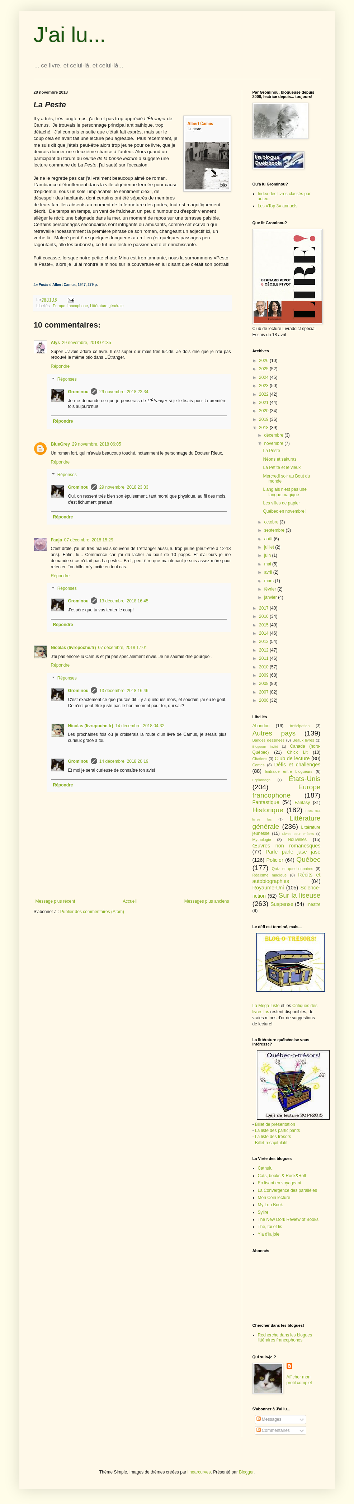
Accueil (130, 901)
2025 (264, 368)
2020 (264, 410)
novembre (274, 443)
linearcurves (199, 1472)
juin (268, 555)
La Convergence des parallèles (287, 1190)
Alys (55, 342)
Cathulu (265, 1168)
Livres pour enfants (298, 834)
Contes (258, 765)
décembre (274, 435)
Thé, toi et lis (270, 1226)
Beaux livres (303, 740)
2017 (264, 608)
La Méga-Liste (266, 1005)
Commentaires (273, 1430)
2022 (264, 394)
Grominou (78, 391)
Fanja (56, 539)
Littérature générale (107, 306)
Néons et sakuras (279, 459)
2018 (264, 427)
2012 (264, 650)
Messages (269, 1419)
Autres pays (274, 733)
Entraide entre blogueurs (288, 771)
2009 (264, 675)
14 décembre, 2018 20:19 (123, 761)
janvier (271, 597)
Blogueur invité (265, 746)
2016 (264, 616)
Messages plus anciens (206, 901)
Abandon (261, 725)
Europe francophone (70, 306)
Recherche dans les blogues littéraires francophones (285, 1338)
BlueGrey (60, 444)
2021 (264, 402)
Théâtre (313, 904)
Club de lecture (292, 758)
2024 (264, 377)
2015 (264, 625)
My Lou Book (270, 1204)
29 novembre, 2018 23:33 (123, 487)
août (269, 538)
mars (269, 580)
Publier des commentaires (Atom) (92, 911)
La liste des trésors (273, 1136)
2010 (264, 666)
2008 (264, 683)
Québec (308, 859)
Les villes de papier (281, 503)
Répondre (60, 366)
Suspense (281, 904)
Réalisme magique (269, 875)
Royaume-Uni (268, 887)
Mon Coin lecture (274, 1197)
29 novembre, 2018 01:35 (86, 342)
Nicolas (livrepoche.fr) (73, 647)
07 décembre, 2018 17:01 (122, 647)
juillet (269, 547)
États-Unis (305, 778)
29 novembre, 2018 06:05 (96, 444)
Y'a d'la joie (269, 1234)
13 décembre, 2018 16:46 (123, 690)
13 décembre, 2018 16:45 (123, 600)
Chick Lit (297, 752)
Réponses (67, 379)
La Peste (271, 450)
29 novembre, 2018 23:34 (123, 391)
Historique (267, 810)
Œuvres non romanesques (286, 846)
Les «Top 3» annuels (278, 205)
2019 (264, 419)
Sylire (263, 1212)
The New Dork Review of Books (288, 1219)
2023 (264, 385)
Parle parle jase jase (293, 852)
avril (268, 572)
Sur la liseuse (300, 895)
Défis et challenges (297, 764)
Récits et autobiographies (286, 878)
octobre (271, 522)
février (270, 589)
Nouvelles (297, 839)
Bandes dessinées (268, 740)
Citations (260, 759)
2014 (264, 633)
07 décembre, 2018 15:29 (88, 539)
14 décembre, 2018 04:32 (140, 725)
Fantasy (302, 802)
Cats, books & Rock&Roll (282, 1175)
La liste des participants (277, 1130)
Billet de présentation (275, 1124)
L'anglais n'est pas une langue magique (284, 492)
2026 (264, 360)
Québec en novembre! (284, 511)
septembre (274, 530)
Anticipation (300, 726)
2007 (264, 692)
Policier (274, 860)
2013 (264, 641)
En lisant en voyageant (279, 1182)
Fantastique (265, 802)
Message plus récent (55, 901)
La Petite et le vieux (282, 467)
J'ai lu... (70, 35)
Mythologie (261, 839)
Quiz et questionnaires (292, 868)
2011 (264, 658)
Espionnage (261, 780)
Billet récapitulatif (271, 1142)
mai (268, 564)
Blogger (246, 1472)
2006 (264, 700)
